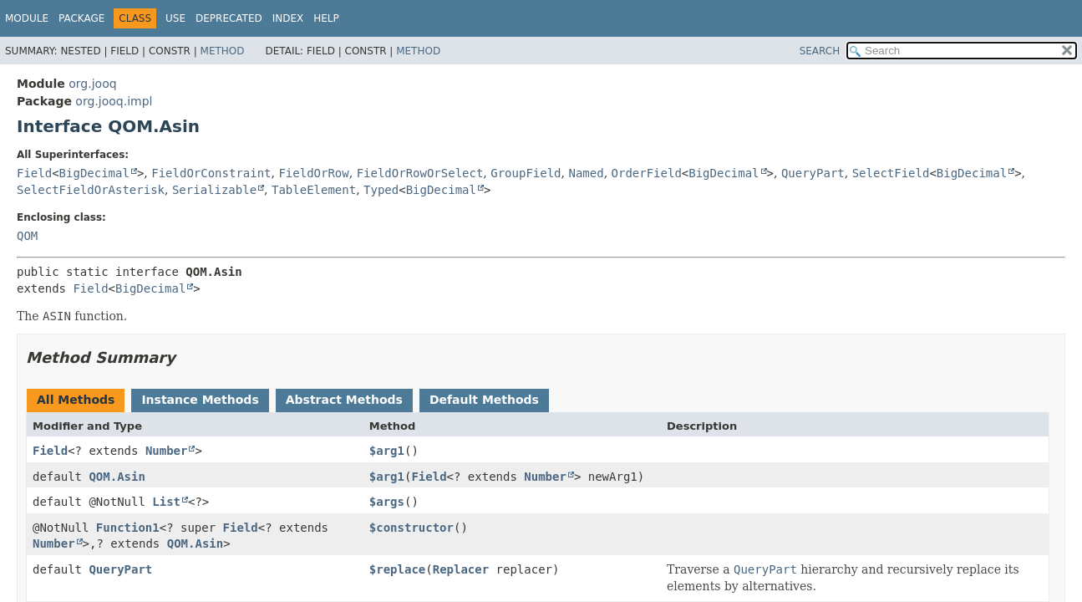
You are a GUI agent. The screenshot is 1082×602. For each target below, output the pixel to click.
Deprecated (229, 18)
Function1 (128, 527)
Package (81, 18)
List (166, 501)
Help (326, 18)
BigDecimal (94, 173)
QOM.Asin (117, 476)
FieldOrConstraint (211, 173)
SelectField (891, 173)
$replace (397, 569)
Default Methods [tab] (484, 399)
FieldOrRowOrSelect (420, 173)
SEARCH (820, 51)
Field (34, 173)
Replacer (461, 569)
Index (288, 18)
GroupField (525, 173)
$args (386, 501)
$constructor (411, 527)
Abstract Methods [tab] (344, 399)
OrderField (647, 173)
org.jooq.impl (113, 101)
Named (585, 173)
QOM (27, 235)
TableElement (314, 189)
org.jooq (92, 83)
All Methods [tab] (75, 399)
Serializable (214, 189)
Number (166, 450)
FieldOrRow (313, 173)
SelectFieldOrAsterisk (91, 189)
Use (175, 18)
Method (223, 51)
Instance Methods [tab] (199, 399)
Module (26, 18)
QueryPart (813, 173)
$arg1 (386, 450)
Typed (381, 189)
